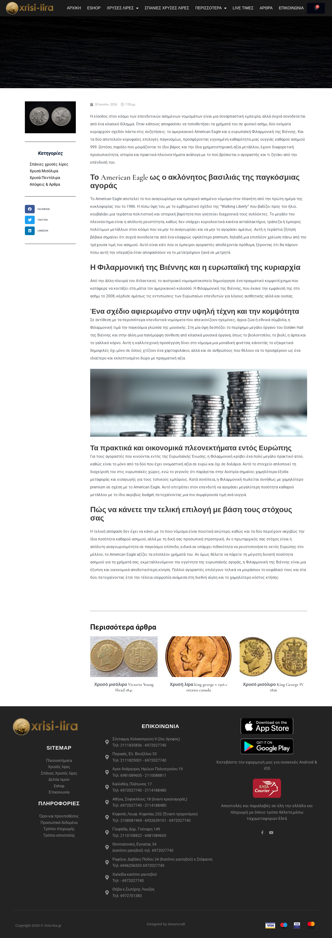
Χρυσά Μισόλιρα (44, 171)
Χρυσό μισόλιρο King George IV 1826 (273, 687)
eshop (93, 8)
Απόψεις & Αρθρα (45, 184)
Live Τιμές (243, 8)
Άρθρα (266, 8)
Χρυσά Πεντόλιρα (45, 177)
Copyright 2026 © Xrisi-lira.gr (38, 925)
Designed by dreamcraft (166, 924)
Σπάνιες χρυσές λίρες (49, 164)
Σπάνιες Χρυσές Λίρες (167, 8)
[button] (39, 209)
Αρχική (74, 8)
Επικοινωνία (291, 8)
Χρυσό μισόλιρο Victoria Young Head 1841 (124, 687)
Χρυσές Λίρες (122, 8)
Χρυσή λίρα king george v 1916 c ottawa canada (198, 687)
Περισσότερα (210, 8)
